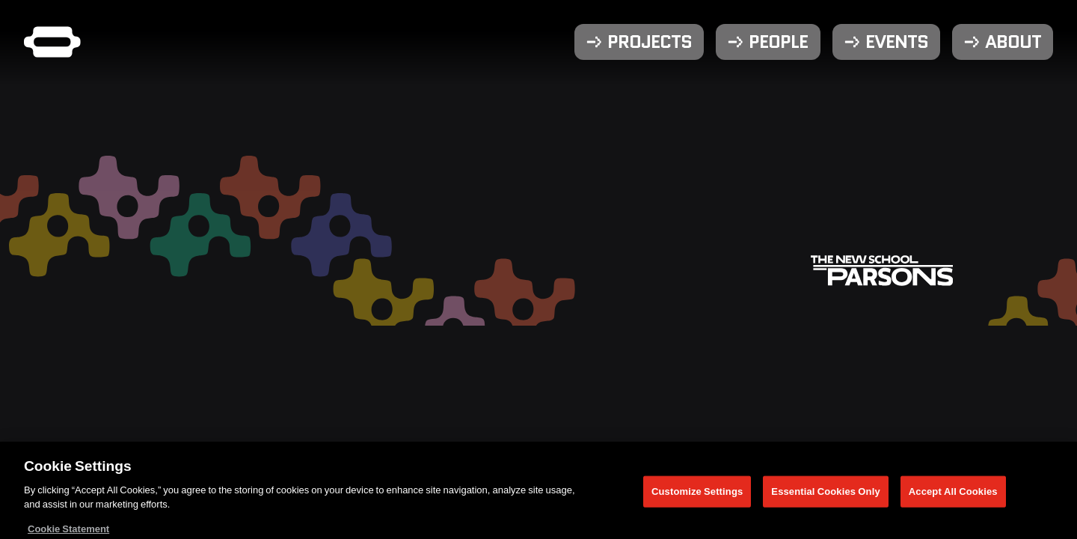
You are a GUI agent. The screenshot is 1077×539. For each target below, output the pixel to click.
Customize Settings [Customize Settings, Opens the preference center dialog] (697, 495)
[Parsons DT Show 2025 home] (52, 42)
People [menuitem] (778, 42)
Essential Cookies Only (825, 495)
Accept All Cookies (953, 495)
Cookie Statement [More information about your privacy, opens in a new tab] (68, 532)
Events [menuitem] (896, 42)
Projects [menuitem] (649, 42)
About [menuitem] (1013, 42)
